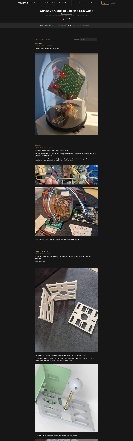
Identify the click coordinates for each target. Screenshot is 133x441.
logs (70, 25)
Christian (66, 18)
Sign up (105, 3)
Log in (113, 3)
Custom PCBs (40, 389)
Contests (47, 3)
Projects (33, 3)
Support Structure (41, 251)
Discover (40, 3)
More (68, 3)
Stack (61, 3)
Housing (38, 145)
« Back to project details (42, 39)
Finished (38, 44)
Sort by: (76, 39)
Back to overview (66, 14)
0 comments (49, 45)
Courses (54, 3)
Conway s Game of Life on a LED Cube (66, 11)
